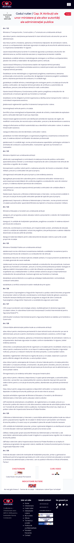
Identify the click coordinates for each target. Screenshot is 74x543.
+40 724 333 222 (43, 504)
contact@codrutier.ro (45, 510)
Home (27, 503)
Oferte (27, 518)
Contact (27, 535)
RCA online (29, 516)
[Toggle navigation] (69, 4)
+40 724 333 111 (43, 507)
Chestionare (29, 506)
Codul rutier (23, 13)
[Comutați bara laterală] (7, 16)
